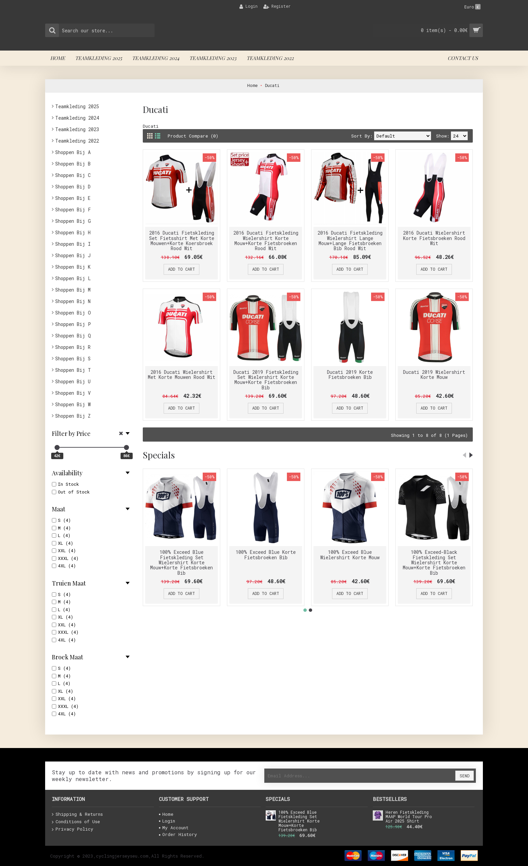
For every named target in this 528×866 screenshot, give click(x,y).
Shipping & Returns (77, 814)
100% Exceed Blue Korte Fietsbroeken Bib (266, 554)
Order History (178, 834)
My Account (174, 828)
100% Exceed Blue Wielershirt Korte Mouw (350, 554)
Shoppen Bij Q (73, 335)
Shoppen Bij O (73, 312)
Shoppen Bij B (73, 163)
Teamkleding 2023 (77, 129)
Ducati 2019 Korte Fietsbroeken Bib (350, 374)
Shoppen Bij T (73, 370)
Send (464, 775)
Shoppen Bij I (73, 244)
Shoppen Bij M (73, 290)
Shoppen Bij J (73, 255)
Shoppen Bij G (73, 221)
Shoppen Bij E (73, 198)
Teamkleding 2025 (77, 106)
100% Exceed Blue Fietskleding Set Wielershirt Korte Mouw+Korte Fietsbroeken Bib (181, 562)
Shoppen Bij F (73, 209)
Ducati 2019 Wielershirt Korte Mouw (434, 374)
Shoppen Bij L (73, 278)
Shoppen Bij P (73, 324)
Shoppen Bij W (73, 404)
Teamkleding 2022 (77, 141)
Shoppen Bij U (73, 381)
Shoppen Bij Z (73, 416)
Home (166, 814)
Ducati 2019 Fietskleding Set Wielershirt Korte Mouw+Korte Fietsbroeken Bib (265, 380)
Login (167, 821)
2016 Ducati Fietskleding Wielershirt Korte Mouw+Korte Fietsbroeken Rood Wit (265, 240)
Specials (159, 455)
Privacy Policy (72, 829)
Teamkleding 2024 (77, 118)
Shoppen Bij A (73, 152)
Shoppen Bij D (73, 186)
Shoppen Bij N (73, 301)
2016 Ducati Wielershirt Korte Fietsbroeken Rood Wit (434, 238)
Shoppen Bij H (73, 232)
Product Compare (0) (193, 136)
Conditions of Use (76, 821)
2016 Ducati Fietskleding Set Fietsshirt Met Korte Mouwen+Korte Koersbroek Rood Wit (181, 240)
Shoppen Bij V (73, 393)
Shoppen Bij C (73, 175)
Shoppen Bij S (73, 358)
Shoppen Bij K (73, 267)
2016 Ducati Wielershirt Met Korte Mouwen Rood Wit (181, 374)
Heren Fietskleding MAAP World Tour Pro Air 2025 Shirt (409, 817)
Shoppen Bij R (73, 347)
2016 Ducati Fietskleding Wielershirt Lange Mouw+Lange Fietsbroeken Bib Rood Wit (350, 240)
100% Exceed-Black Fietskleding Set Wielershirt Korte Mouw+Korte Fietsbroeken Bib (434, 562)
